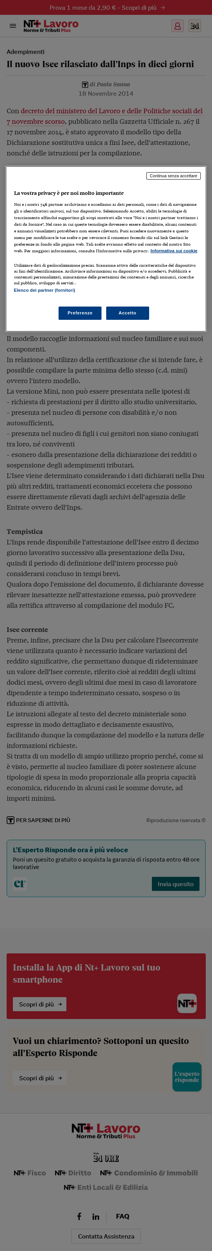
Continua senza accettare (174, 175)
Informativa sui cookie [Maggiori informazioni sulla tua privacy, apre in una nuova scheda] (174, 250)
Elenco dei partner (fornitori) (44, 289)
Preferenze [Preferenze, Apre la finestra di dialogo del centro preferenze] (80, 313)
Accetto (128, 313)
